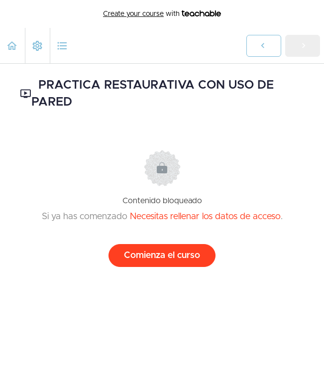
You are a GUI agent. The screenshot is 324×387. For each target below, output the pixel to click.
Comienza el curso (162, 255)
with (162, 14)
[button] (12, 45)
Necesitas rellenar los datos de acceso (205, 216)
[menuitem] (37, 45)
